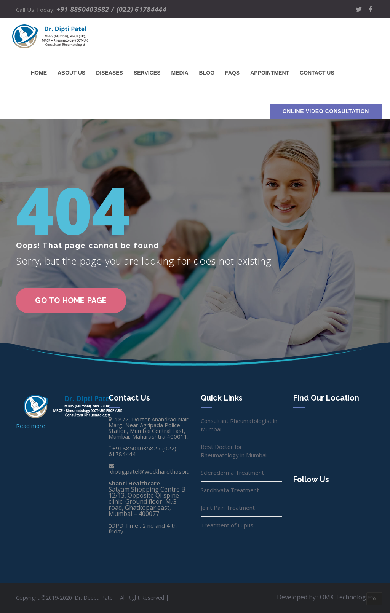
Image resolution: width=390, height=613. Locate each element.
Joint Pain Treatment (228, 507)
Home (39, 73)
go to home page (71, 300)
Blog (206, 73)
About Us (71, 73)
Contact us (317, 73)
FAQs (232, 73)
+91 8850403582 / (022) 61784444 (111, 9)
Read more (30, 425)
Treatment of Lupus (227, 525)
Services (147, 73)
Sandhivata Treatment (230, 490)
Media (179, 73)
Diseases (109, 73)
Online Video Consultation (326, 111)
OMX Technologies (347, 597)
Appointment (269, 73)
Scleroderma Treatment (232, 472)
